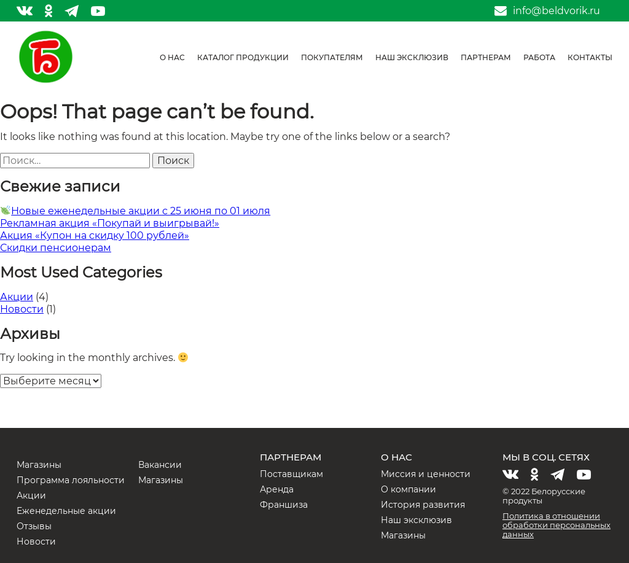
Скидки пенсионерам (55, 248)
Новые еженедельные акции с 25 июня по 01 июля (135, 211)
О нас (172, 57)
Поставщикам (291, 474)
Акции (16, 297)
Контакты (590, 57)
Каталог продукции (243, 57)
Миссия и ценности (426, 474)
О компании (408, 489)
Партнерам (486, 57)
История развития (423, 504)
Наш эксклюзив (411, 57)
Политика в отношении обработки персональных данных (556, 525)
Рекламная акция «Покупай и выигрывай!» (109, 223)
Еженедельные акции (66, 510)
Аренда (277, 489)
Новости (22, 309)
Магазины (39, 464)
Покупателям (332, 57)
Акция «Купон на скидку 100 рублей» (94, 235)
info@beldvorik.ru (556, 11)
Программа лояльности (71, 480)
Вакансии (160, 464)
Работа (539, 57)
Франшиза (284, 504)
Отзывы (34, 526)
